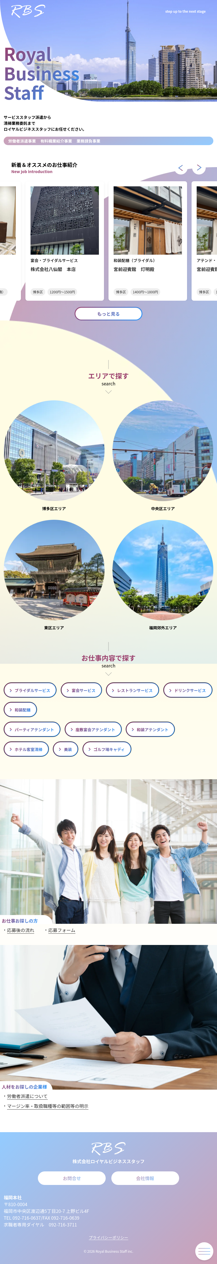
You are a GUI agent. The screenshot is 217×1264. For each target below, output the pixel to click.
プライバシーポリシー (108, 1237)
